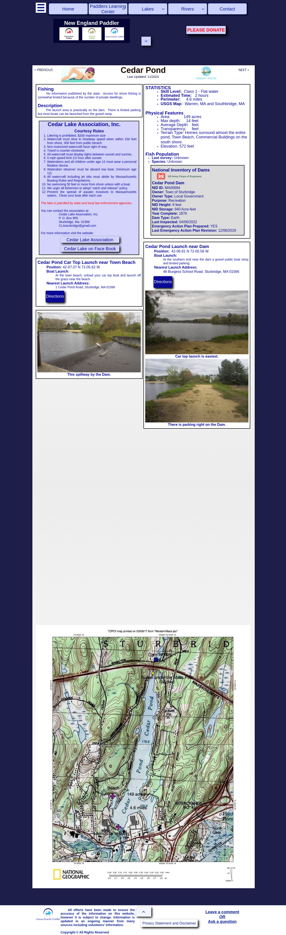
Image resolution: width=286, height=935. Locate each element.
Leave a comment (222, 912)
